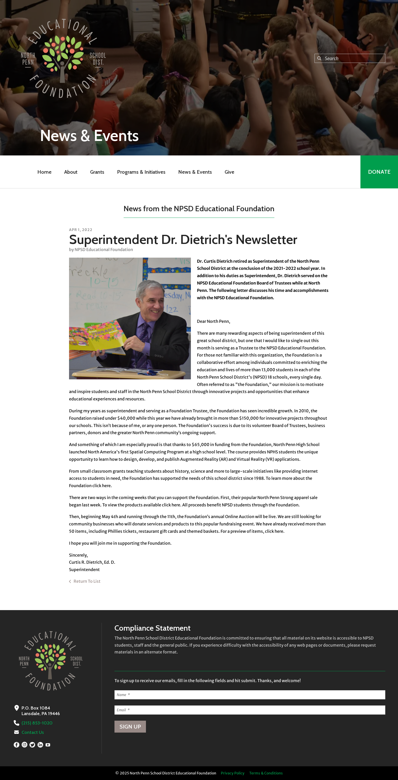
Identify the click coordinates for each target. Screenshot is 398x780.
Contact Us (33, 732)
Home (44, 172)
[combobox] (349, 58)
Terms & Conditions (266, 773)
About (70, 172)
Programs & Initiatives (141, 172)
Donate (379, 171)
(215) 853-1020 (37, 723)
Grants (97, 172)
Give (229, 172)
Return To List (87, 581)
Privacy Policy (232, 773)
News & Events (195, 172)
